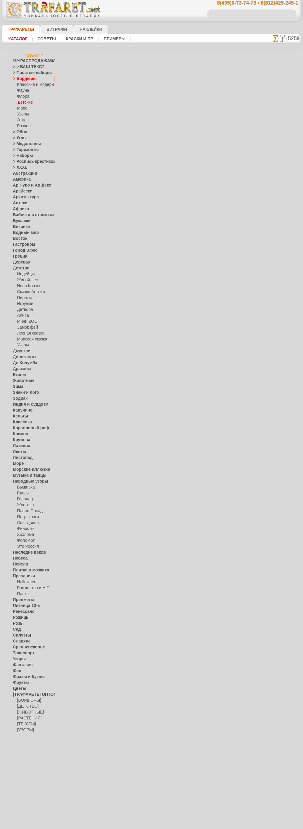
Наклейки (80, 29)
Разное (23, 126)
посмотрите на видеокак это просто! (272, 287)
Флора (22, 96)
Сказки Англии (29, 292)
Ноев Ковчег (27, 286)
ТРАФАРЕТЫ (18, 29)
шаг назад (151, 301)
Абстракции (23, 173)
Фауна (22, 90)
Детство (20, 268)
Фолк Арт (25, 540)
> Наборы (21, 155)
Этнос (22, 120)
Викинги (20, 226)
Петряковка (27, 517)
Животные (22, 380)
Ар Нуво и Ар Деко (28, 185)
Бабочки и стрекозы (29, 215)
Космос (19, 434)
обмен (180, 425)
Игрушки (24, 303)
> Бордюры (22, 78)
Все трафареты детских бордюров (151, 315)
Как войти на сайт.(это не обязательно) (33, 786)
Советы (46, 38)
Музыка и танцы (27, 475)
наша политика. (181, 824)
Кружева (20, 440)
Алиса (22, 315)
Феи (16, 671)
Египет (18, 374)
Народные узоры (27, 481)
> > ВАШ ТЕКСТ (25, 67)
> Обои (18, 132)
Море (22, 108)
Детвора (24, 309)
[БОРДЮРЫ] (28, 700)
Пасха (22, 594)
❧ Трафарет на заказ (31, 753)
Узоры (22, 114)
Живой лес (26, 280)
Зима (17, 386)
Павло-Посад (28, 511)
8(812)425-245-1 (191, 374)
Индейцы (25, 274)
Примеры (112, 38)
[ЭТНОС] (24, 736)
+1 (173, 301)
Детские (24, 102)
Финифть (25, 528)
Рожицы (20, 617)
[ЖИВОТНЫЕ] (29, 712)
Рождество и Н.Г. (31, 588)
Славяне (20, 641)
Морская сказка (30, 339)
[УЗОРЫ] (25, 730)
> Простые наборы (28, 72)
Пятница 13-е (24, 605)
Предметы (21, 600)
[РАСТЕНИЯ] (27, 718)
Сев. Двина (26, 523)
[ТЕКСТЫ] (25, 724)
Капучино (21, 410)
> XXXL (19, 167)
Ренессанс (21, 611)
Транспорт (22, 653)
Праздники (22, 576)
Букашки (20, 221)
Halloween (25, 582)
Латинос (20, 446)
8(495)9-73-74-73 (121, 374)
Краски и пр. (78, 38)
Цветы (18, 688)
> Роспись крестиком (30, 161)
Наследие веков (26, 552)
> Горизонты (23, 149)
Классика (21, 422)
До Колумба (23, 363)
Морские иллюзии (28, 469)
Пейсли (19, 564)
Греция (19, 256)
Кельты (19, 416)
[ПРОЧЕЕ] (25, 742)
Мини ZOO (26, 321)
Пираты (23, 298)
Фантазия (21, 665)
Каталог (18, 38)
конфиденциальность (137, 425)
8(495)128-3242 (156, 374)
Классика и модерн (33, 84)
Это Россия (26, 546)
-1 (129, 301)
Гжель (22, 493)
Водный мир (23, 232)
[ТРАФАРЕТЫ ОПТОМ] (32, 694)
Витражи (49, 29)
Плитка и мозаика (28, 570)
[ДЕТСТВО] (26, 706)
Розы (17, 623)
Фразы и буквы (26, 676)
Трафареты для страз (31, 748)
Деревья (20, 262)
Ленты (18, 451)
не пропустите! (271, 361)
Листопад (21, 457)
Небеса (19, 558)
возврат (165, 425)
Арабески (21, 191)
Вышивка (25, 487)
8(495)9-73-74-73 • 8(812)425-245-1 (251, 3)
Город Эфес (23, 250)
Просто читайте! (271, 313)
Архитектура (23, 197)
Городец (24, 499)
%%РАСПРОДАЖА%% (32, 61)
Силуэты (20, 635)
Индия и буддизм (27, 404)
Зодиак (19, 398)
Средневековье (25, 647)
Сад (16, 629)
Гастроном (22, 244)
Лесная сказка (29, 333)
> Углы (18, 138)
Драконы (20, 369)
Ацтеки (19, 203)
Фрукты (19, 682)
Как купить (132, 165)
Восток (19, 238)
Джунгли (20, 351)
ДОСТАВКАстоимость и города (271, 261)
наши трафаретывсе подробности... (271, 338)
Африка (19, 209)
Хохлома (24, 534)
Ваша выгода (93, 165)
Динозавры (23, 357)
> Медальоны (24, 144)
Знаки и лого (24, 392)
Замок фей (26, 327)
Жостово (25, 505)
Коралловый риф (27, 428)
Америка (20, 179)
